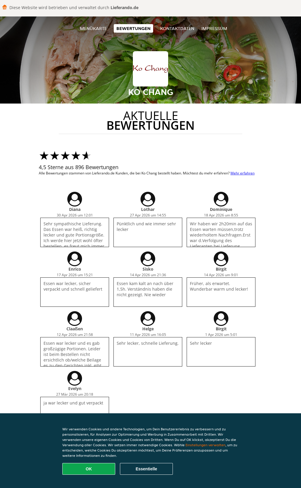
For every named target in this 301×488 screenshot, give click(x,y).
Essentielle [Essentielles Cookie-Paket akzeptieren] (146, 469)
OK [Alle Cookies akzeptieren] (89, 469)
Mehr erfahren (242, 173)
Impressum (214, 28)
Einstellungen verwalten (205, 445)
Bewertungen (133, 28)
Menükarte (93, 28)
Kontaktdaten (177, 28)
